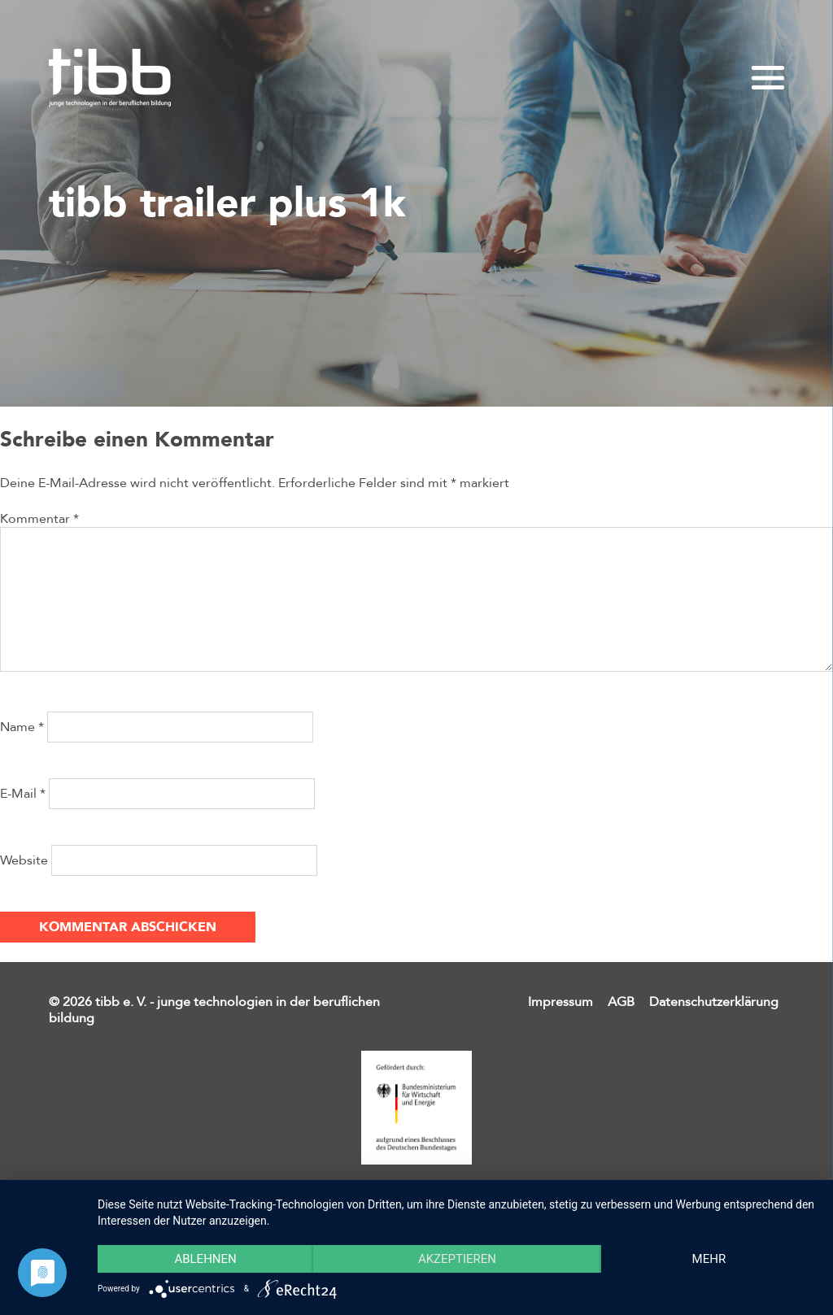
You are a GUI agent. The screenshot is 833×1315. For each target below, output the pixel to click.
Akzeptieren (457, 1259)
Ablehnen (205, 1259)
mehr (709, 1259)
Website (24, 860)
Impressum (560, 1002)
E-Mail (23, 794)
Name (22, 727)
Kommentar (39, 519)
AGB (621, 1002)
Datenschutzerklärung (713, 1002)
